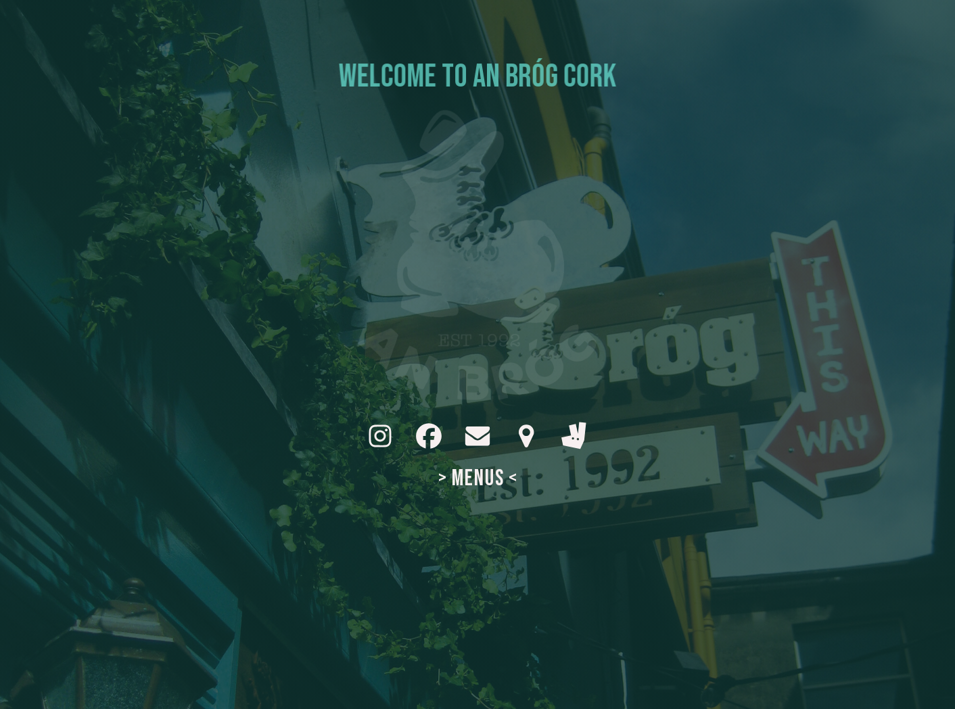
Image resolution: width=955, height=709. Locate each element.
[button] (380, 436)
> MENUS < (478, 478)
